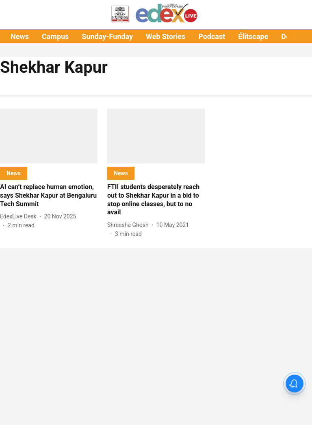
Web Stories (165, 36)
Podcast (211, 36)
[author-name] (20, 216)
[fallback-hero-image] (49, 136)
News (20, 36)
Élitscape (253, 36)
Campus (55, 36)
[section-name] (13, 173)
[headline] (49, 195)
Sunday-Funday (107, 36)
